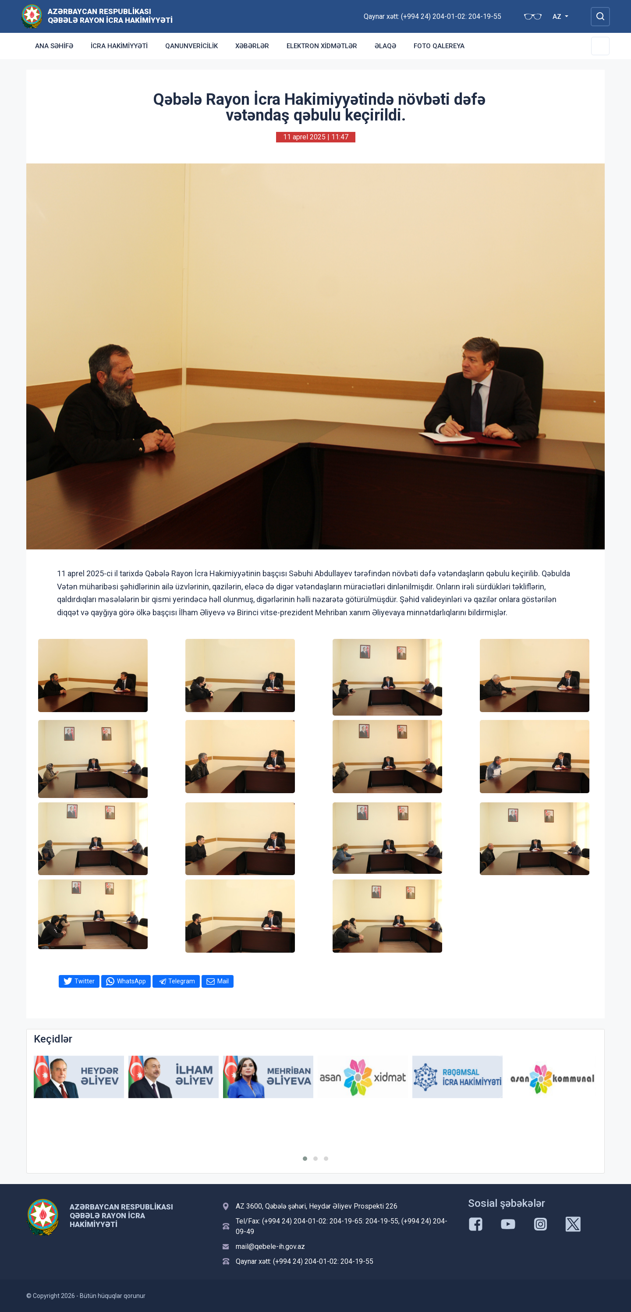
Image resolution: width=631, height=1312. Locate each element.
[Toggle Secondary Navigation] (600, 46)
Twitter (84, 981)
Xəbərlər (252, 46)
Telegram (181, 981)
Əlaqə (385, 46)
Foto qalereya (439, 46)
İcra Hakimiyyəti (119, 46)
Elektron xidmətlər (322, 46)
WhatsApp (131, 981)
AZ (558, 17)
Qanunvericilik (191, 46)
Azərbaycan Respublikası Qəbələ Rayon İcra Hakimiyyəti (110, 16)
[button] (305, 1158)
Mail (223, 981)
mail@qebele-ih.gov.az (270, 1246)
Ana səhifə (54, 46)
